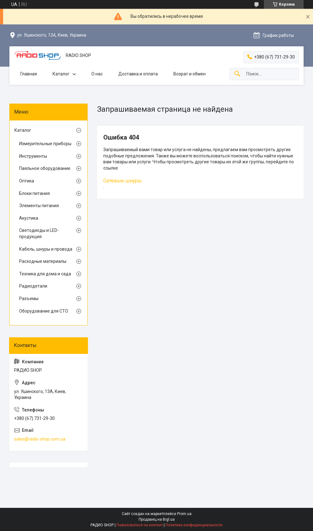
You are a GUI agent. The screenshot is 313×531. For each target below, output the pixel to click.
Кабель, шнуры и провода (45, 249)
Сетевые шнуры (122, 181)
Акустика (28, 218)
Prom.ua (184, 514)
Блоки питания (34, 193)
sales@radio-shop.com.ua (39, 439)
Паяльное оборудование (44, 168)
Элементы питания (39, 205)
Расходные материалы (42, 261)
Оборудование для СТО (43, 311)
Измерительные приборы (45, 143)
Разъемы (28, 298)
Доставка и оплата (138, 73)
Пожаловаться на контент (139, 525)
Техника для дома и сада (45, 273)
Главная (28, 73)
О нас (97, 73)
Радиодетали (33, 285)
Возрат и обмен (189, 73)
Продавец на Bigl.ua (157, 519)
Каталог (61, 73)
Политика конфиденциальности (194, 525)
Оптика (26, 180)
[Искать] (237, 74)
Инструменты (33, 156)
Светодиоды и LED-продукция (39, 233)
